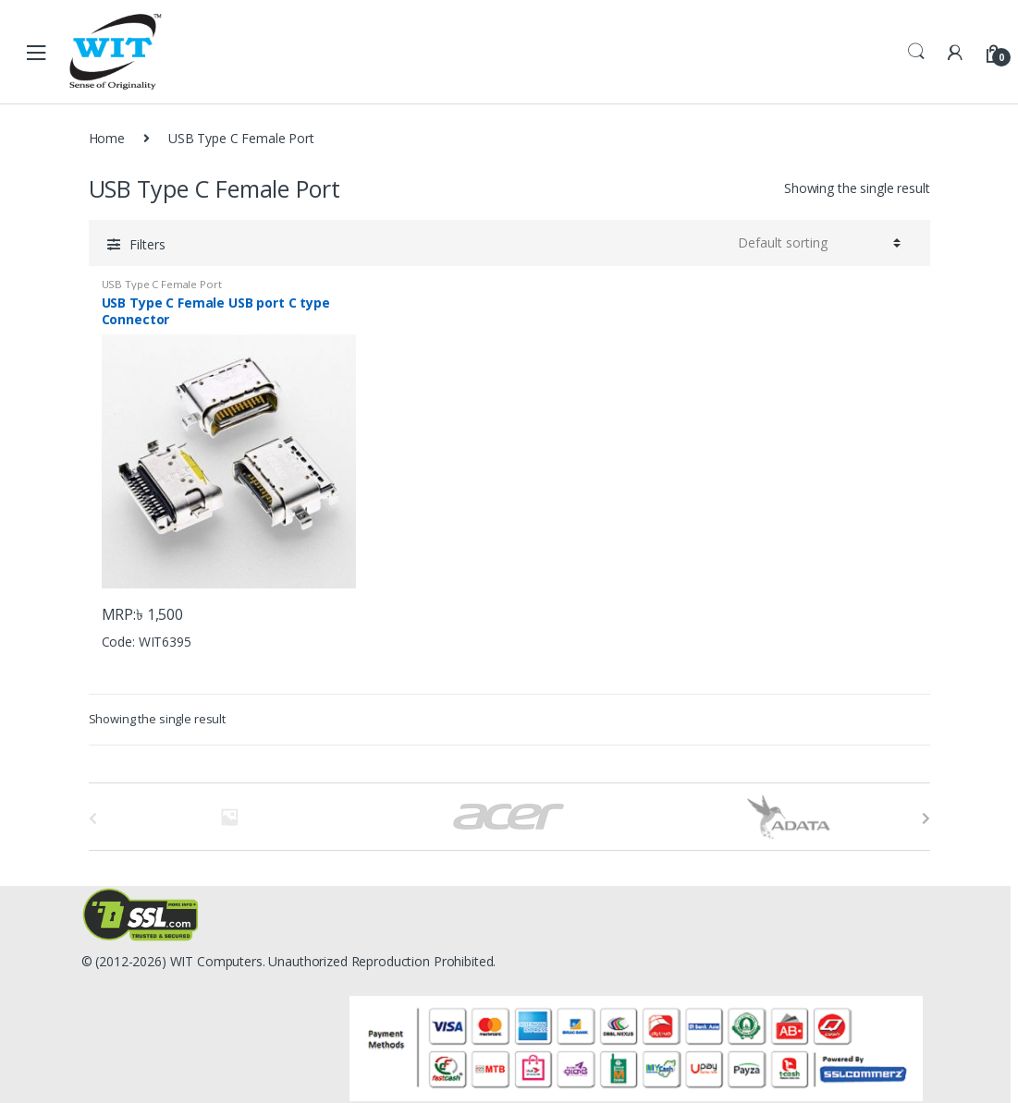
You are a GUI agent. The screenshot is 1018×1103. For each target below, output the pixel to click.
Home (107, 138)
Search (916, 52)
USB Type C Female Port (162, 284)
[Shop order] (819, 243)
